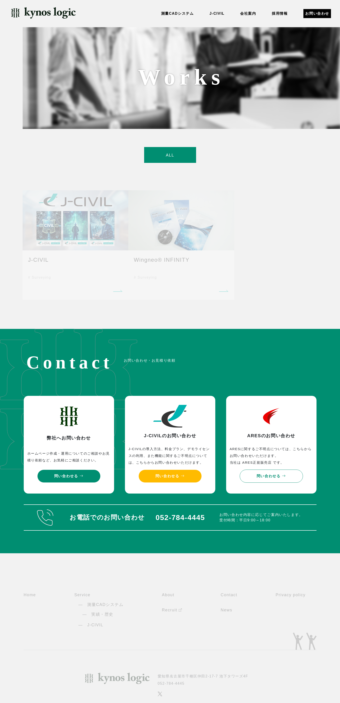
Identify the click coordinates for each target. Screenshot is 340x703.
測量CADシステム (177, 13)
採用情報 (280, 13)
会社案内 (248, 13)
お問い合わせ (317, 13)
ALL (170, 155)
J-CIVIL (216, 13)
